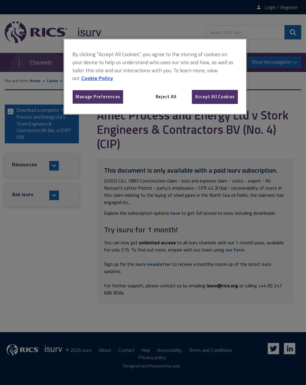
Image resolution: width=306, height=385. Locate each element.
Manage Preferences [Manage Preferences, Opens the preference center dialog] (98, 96)
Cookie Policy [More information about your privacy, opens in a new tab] (97, 78)
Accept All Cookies (215, 96)
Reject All (166, 96)
